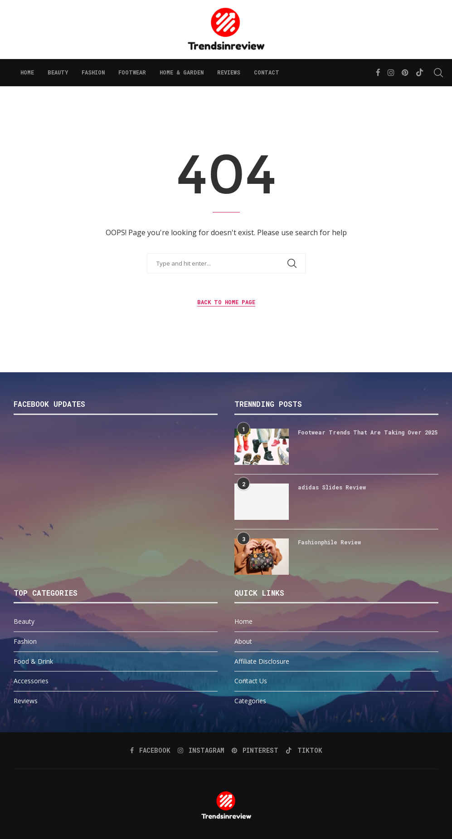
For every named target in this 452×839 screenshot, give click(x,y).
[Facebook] (378, 72)
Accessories (31, 680)
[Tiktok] (419, 72)
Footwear (132, 72)
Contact (266, 72)
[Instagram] (391, 72)
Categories (250, 700)
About (243, 641)
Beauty (58, 72)
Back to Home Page (226, 302)
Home (27, 72)
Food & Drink (33, 661)
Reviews (228, 72)
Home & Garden (182, 72)
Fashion (93, 72)
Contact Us (250, 680)
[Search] (433, 72)
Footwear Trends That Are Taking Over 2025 (367, 432)
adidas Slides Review (332, 487)
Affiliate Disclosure (261, 661)
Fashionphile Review (329, 542)
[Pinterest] (405, 72)
